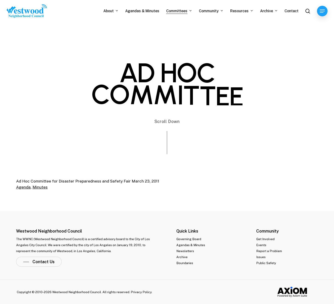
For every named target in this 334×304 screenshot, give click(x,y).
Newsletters (185, 251)
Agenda (23, 187)
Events (261, 245)
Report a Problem (269, 251)
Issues (261, 257)
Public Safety (266, 263)
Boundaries (184, 263)
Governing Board (188, 239)
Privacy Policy (141, 292)
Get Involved (265, 239)
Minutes (40, 187)
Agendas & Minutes (190, 245)
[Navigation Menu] (322, 11)
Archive (182, 257)
